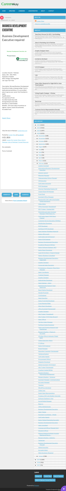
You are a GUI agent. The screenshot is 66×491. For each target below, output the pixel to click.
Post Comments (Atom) (20, 200)
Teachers (41, 385)
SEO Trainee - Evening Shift (46, 209)
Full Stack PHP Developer (46, 229)
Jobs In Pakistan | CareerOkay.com (18, 142)
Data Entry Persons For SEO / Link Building (47, 34)
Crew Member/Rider (44, 303)
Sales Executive (42, 298)
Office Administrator (44, 406)
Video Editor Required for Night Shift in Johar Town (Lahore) (48, 84)
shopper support (43, 173)
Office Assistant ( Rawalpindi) (47, 206)
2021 (38, 130)
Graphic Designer (43, 262)
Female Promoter (43, 292)
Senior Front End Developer (46, 301)
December (42, 135)
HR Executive (42, 181)
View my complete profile (42, 24)
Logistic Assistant (43, 166)
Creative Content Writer (45, 370)
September (42, 144)
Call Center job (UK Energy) (46, 237)
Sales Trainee (42, 412)
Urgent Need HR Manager (46, 191)
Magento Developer (44, 362)
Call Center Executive (44, 183)
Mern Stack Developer (45, 306)
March (41, 160)
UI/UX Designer (39, 67)
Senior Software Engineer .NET (47, 247)
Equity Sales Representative (46, 393)
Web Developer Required (45, 453)
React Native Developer (45, 290)
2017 (38, 465)
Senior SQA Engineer (44, 239)
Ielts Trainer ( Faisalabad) (45, 314)
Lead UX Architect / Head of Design (48, 253)
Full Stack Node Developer (46, 325)
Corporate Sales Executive (46, 265)
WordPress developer (44, 388)
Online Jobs (41, 390)
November (42, 138)
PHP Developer (43, 186)
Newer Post (6, 194)
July (40, 149)
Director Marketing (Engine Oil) (47, 189)
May (40, 155)
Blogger (36, 485)
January (41, 456)
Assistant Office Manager (46, 197)
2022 (38, 127)
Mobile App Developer (45, 223)
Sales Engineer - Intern (44, 283)
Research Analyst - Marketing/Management (46, 373)
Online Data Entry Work (45, 340)
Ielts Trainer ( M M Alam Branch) (48, 317)
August (41, 147)
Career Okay (17, 140)
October (41, 141)
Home (16, 194)
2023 (38, 125)
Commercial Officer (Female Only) (48, 428)
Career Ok (10, 140)
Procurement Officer (44, 359)
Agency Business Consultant (46, 255)
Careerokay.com (22, 130)
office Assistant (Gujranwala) (46, 309)
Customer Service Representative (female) (47, 109)
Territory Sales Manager (45, 322)
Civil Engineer (42, 295)
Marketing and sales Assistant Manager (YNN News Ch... (47, 212)
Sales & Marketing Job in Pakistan (45, 42)
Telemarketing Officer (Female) (47, 178)
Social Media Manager (45, 401)
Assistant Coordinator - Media (47, 414)
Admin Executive (43, 447)
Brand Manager (43, 348)
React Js (40, 404)
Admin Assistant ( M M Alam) (47, 365)
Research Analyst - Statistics (46, 438)
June (40, 152)
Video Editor (42, 204)
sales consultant (43, 425)
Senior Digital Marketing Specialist (48, 420)
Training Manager (43, 275)
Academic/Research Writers (46, 245)
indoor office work (43, 234)
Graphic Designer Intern (42, 51)
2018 (38, 462)
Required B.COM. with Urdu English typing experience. (48, 200)
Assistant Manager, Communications (49, 380)
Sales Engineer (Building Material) (48, 231)
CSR (36, 75)
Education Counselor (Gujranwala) (48, 351)
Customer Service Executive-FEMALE (49, 220)
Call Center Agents (43, 356)
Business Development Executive (48, 242)
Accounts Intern (43, 450)
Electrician (38, 101)
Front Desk (41, 194)
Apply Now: (6, 118)
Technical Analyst (43, 354)
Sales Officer (42, 319)
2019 (38, 459)
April (40, 158)
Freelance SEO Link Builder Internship (49, 396)
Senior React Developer (45, 250)
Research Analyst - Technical (46, 377)
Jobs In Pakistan (58, 476)
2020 (38, 133)
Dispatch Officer (43, 430)
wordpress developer (41, 59)
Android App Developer (45, 280)
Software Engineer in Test (45, 398)
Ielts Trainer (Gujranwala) (45, 367)
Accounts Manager (44, 382)
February (41, 163)
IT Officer (41, 343)
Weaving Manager (43, 175)
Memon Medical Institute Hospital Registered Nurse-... (48, 434)
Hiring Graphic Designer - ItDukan (45, 93)
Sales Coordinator (43, 272)
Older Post (25, 194)
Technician (41, 440)
